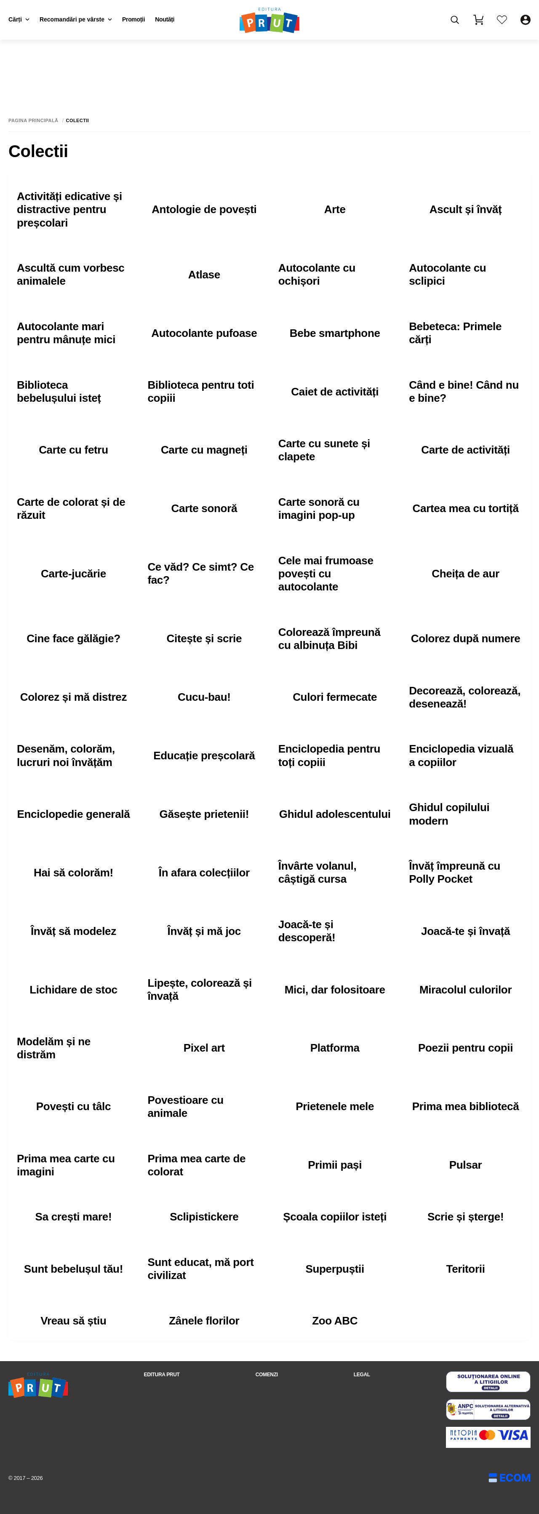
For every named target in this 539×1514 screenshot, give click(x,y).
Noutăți (164, 19)
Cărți (18, 19)
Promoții (133, 19)
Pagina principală (33, 120)
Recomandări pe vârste (76, 19)
